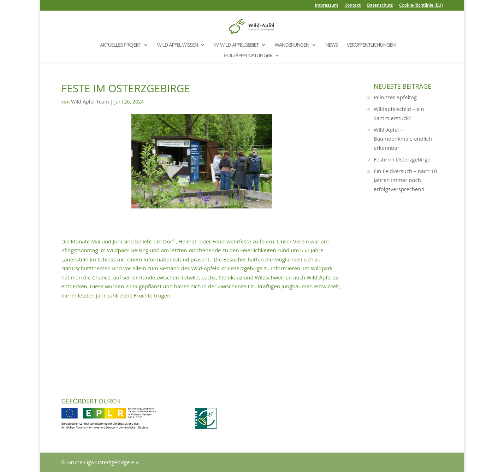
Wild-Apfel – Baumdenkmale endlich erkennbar (403, 138)
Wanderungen (292, 45)
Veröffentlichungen (371, 45)
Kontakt (352, 5)
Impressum (326, 5)
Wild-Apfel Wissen (177, 45)
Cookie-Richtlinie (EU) (421, 5)
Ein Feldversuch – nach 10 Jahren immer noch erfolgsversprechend (405, 180)
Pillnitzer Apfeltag (395, 97)
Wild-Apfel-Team (90, 101)
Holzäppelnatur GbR (248, 56)
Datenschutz (380, 5)
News (331, 45)
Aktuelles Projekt (120, 45)
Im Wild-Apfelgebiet (236, 45)
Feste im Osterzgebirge (402, 159)
